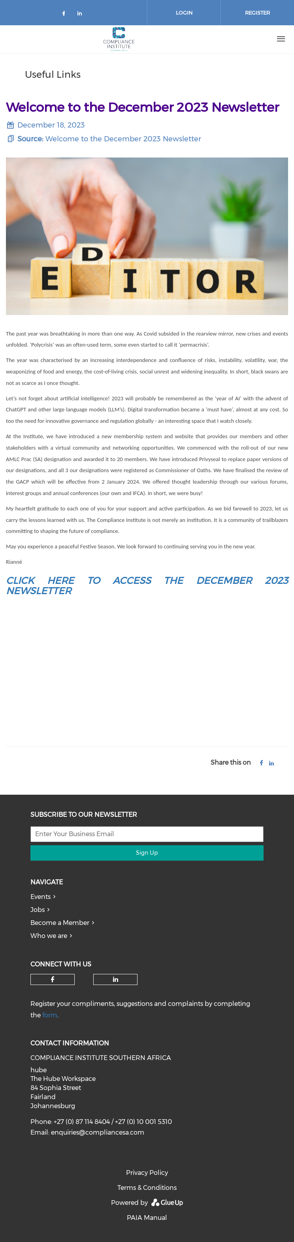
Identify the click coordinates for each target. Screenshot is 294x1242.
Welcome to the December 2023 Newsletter (123, 139)
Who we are (48, 936)
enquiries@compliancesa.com (97, 1132)
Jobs (37, 910)
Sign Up (147, 852)
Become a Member (59, 923)
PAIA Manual (147, 1217)
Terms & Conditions (147, 1187)
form (49, 1015)
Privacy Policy (147, 1172)
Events (40, 897)
